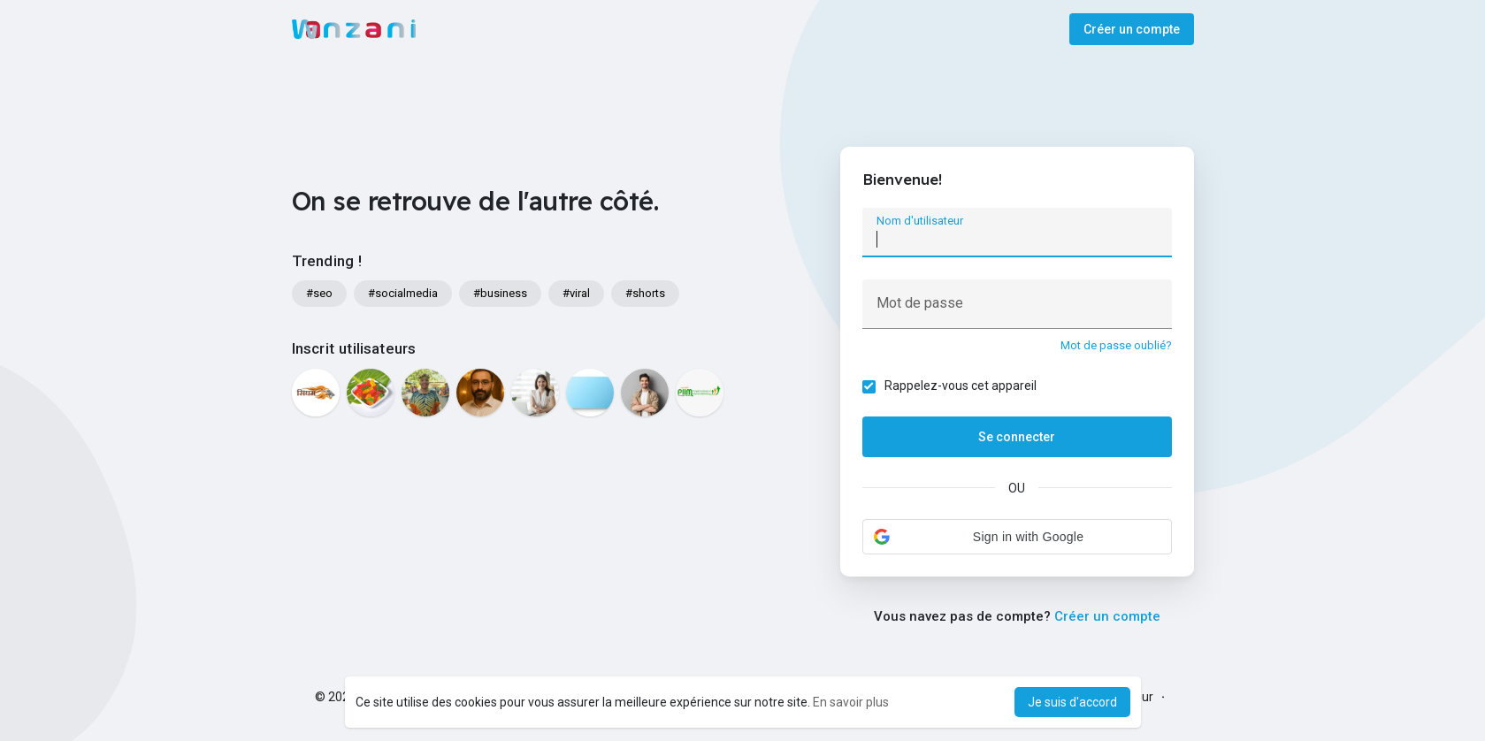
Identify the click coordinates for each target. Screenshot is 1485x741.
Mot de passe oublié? (1116, 345)
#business (500, 293)
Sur (1143, 697)
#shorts (645, 293)
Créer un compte (1131, 29)
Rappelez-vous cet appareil (960, 385)
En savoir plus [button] (851, 702)
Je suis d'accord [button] (1072, 702)
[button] (1017, 536)
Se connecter (1016, 437)
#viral (576, 293)
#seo (319, 293)
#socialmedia (403, 293)
